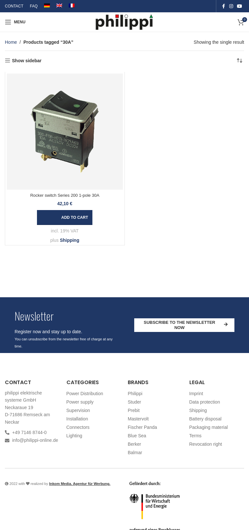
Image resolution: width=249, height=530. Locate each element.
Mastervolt (138, 418)
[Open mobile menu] (15, 22)
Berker (134, 444)
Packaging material (208, 427)
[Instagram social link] (231, 6)
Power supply (80, 402)
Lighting (74, 435)
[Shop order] (239, 60)
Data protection (204, 402)
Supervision (78, 410)
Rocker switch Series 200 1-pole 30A (64, 195)
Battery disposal (205, 418)
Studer (134, 402)
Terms (195, 435)
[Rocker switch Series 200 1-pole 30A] (65, 132)
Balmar (135, 452)
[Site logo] (125, 21)
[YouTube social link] (239, 6)
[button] (64, 217)
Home (11, 42)
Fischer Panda (142, 427)
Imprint (196, 393)
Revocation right (205, 444)
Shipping (69, 240)
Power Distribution (84, 393)
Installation (77, 418)
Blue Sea (137, 435)
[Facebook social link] (223, 6)
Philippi (135, 393)
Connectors (78, 427)
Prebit (134, 410)
